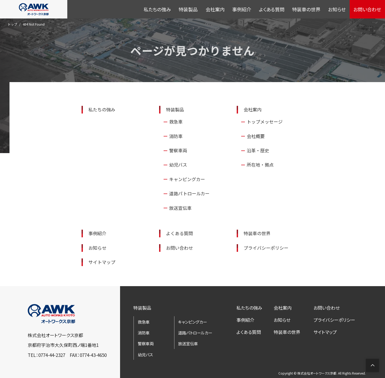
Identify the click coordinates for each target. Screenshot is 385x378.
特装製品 (188, 9)
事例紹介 (241, 9)
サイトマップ (325, 330)
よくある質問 (271, 9)
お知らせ (337, 9)
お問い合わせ (367, 9)
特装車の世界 (306, 9)
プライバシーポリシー (334, 318)
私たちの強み (157, 9)
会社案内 (215, 9)
